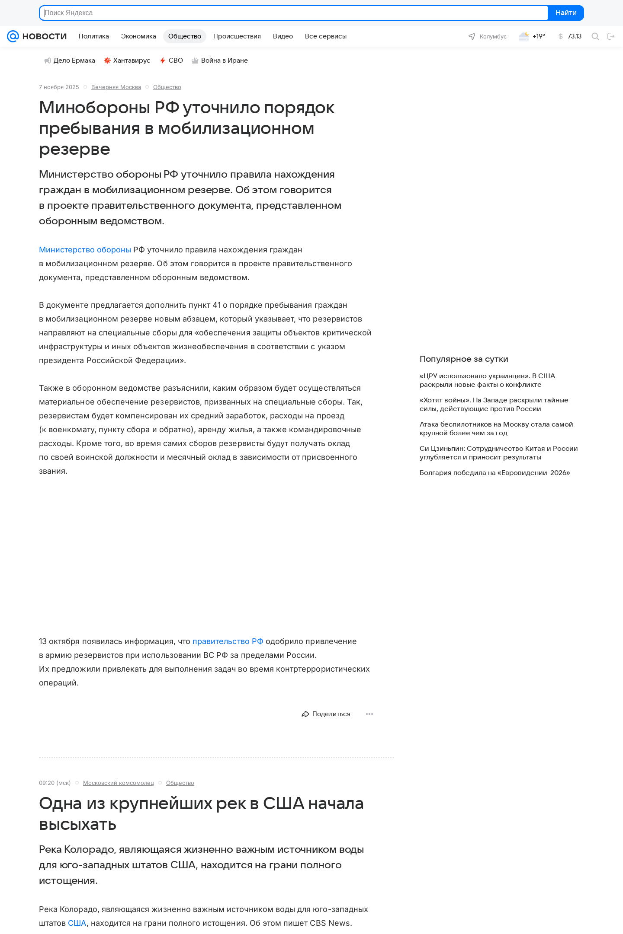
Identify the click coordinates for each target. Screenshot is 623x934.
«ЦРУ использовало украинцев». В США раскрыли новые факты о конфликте (487, 380)
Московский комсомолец (118, 782)
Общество (167, 86)
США (77, 923)
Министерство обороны (85, 249)
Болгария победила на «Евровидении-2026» (495, 473)
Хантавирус (127, 60)
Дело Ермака (69, 60)
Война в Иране (220, 60)
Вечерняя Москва (116, 86)
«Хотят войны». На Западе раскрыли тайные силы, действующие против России (494, 404)
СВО (171, 60)
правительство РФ (228, 641)
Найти (565, 13)
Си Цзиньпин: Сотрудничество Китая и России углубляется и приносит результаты (499, 453)
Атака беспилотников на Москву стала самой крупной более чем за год (496, 429)
